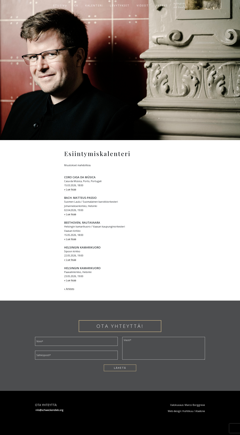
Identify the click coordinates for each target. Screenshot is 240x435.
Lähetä (120, 368)
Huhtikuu (187, 411)
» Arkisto (69, 289)
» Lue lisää (70, 189)
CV (76, 5)
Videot (143, 5)
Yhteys (162, 5)
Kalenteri (94, 5)
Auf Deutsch (181, 7)
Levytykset (119, 5)
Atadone (200, 411)
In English (179, 3)
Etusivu (60, 5)
